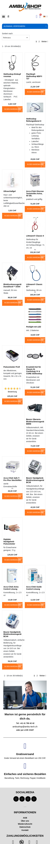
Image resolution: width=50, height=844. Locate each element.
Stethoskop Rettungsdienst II (33, 120)
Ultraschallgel (9, 191)
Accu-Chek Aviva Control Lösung (10, 588)
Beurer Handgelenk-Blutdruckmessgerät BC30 (35, 480)
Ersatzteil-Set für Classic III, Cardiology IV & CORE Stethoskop (34, 370)
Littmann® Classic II (35, 236)
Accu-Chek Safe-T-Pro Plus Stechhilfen (12, 479)
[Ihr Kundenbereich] (36, 16)
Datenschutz (25, 827)
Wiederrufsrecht (25, 824)
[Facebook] (16, 799)
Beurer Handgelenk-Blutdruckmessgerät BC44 (12, 634)
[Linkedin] (34, 799)
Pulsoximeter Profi (11, 367)
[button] (3, 16)
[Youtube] (22, 799)
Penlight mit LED (33, 327)
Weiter (45, 41)
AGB (25, 818)
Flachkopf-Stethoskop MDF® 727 (34, 76)
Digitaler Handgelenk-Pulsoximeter (9, 541)
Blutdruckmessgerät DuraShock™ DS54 (12, 285)
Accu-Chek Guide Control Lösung (34, 588)
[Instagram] (28, 799)
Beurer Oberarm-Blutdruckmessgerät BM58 (35, 421)
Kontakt (24, 830)
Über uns (25, 821)
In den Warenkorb (12, 109)
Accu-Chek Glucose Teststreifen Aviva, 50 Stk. (35, 193)
